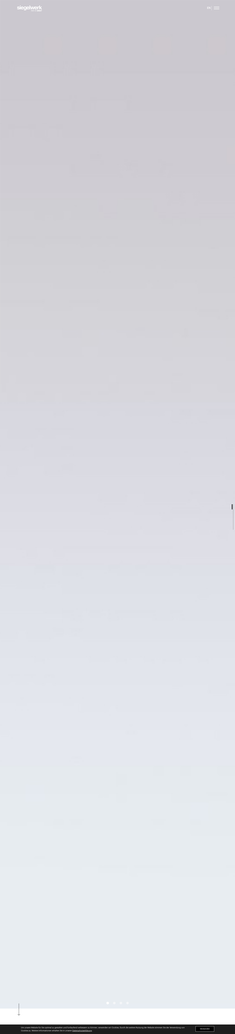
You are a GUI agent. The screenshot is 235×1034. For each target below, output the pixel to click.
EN (209, 8)
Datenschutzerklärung (82, 1031)
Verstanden (205, 1029)
